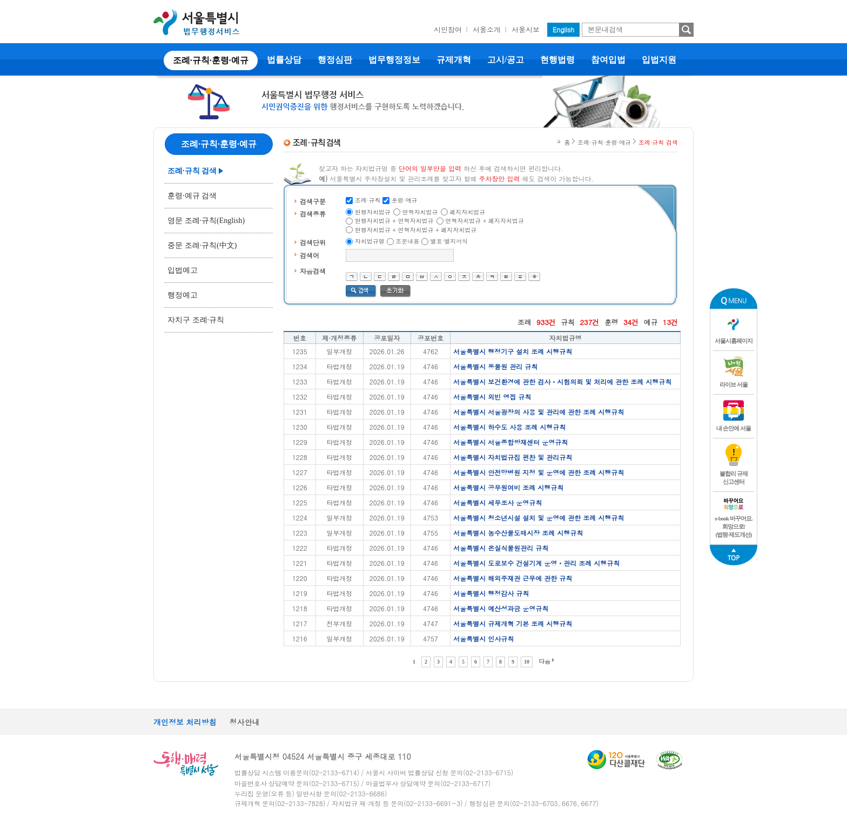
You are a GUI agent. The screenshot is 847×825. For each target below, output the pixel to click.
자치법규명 (370, 241)
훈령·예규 (405, 200)
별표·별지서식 (449, 241)
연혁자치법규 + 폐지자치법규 (484, 221)
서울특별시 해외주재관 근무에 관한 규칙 (512, 578)
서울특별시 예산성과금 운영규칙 (500, 608)
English (563, 29)
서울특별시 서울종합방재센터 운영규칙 (510, 442)
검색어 (309, 255)
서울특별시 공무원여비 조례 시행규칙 (508, 487)
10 (526, 662)
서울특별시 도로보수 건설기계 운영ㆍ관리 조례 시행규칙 (536, 562)
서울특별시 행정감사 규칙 (491, 593)
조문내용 (407, 241)
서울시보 (526, 29)
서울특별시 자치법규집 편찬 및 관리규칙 (512, 457)
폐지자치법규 (467, 212)
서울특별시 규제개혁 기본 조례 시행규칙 (512, 623)
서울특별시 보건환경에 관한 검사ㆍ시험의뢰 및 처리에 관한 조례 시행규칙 (562, 381)
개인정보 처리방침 (185, 721)
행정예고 (182, 295)
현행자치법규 (373, 212)
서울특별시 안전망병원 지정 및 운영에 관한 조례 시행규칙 (538, 472)
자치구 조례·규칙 (195, 320)
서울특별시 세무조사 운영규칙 (497, 502)
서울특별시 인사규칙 (483, 638)
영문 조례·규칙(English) (206, 221)
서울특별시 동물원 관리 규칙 (495, 366)
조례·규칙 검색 (192, 171)
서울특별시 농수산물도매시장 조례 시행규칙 (518, 532)
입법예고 (182, 270)
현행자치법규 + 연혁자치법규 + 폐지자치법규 (416, 230)
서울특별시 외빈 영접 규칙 (492, 396)
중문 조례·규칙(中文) (202, 245)
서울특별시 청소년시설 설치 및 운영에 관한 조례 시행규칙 (538, 517)
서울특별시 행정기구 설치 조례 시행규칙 (512, 351)
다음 (544, 661)
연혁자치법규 (420, 212)
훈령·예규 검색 (192, 196)
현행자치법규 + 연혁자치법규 (394, 221)
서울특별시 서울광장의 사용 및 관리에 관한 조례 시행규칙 (538, 411)
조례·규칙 (368, 200)
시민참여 (448, 29)
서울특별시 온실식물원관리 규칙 (500, 547)
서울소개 (487, 29)
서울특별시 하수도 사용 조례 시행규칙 (509, 426)
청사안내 (245, 721)
